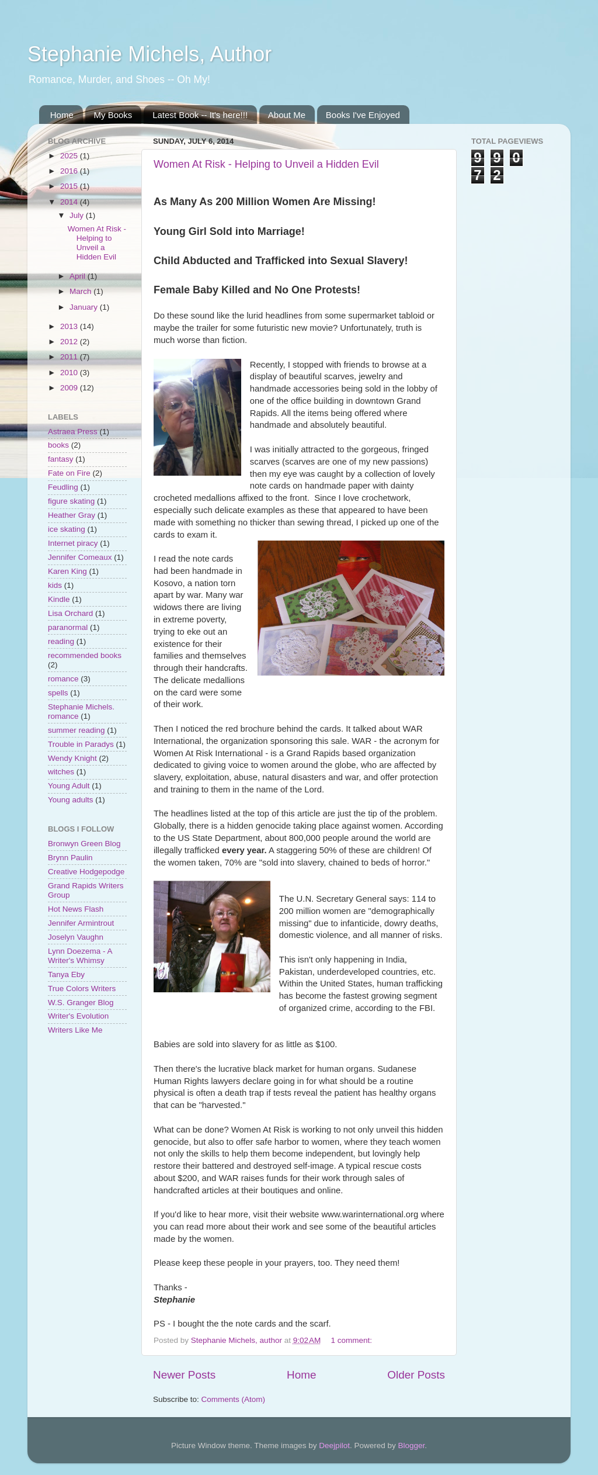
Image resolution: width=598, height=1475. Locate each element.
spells (58, 692)
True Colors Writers (82, 988)
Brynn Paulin (70, 857)
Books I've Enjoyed (363, 115)
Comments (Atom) (233, 1399)
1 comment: (352, 1340)
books (58, 445)
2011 (70, 356)
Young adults (70, 799)
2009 (70, 387)
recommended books (84, 655)
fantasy (61, 459)
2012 (70, 341)
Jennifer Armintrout (81, 923)
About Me (286, 115)
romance (63, 678)
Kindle (59, 599)
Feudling (63, 487)
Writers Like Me (75, 1030)
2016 (70, 171)
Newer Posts (184, 1375)
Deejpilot (334, 1445)
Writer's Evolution (78, 1016)
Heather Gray (71, 515)
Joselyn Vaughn (75, 937)
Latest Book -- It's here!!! (200, 115)
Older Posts (416, 1375)
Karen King (67, 571)
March (81, 291)
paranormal (68, 627)
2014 (70, 202)
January (84, 307)
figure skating (71, 501)
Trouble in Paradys (81, 744)
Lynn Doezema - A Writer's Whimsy (80, 956)
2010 (70, 372)
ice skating (66, 529)
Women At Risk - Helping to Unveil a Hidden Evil (266, 164)
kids (55, 585)
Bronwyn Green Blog (84, 843)
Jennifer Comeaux (80, 557)
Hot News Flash (75, 909)
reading (61, 641)
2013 (70, 326)
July (77, 215)
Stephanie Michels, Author (149, 54)
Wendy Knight (72, 758)
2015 (70, 186)
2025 (70, 155)
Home (62, 115)
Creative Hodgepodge (86, 871)
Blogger (411, 1445)
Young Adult (69, 785)
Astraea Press (73, 431)
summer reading (76, 730)
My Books (113, 115)
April (78, 276)
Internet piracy (73, 543)
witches (61, 771)
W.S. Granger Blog (81, 1002)
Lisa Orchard (70, 613)
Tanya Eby (66, 974)
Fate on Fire (69, 473)
